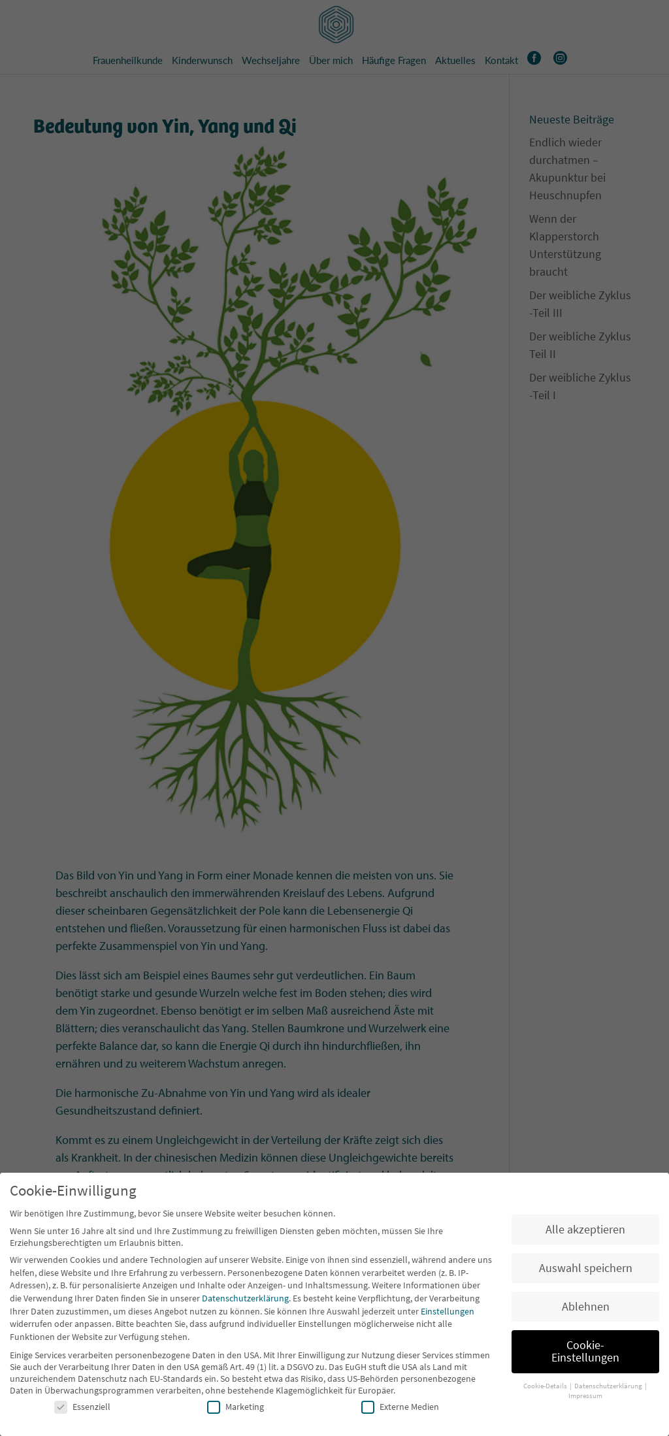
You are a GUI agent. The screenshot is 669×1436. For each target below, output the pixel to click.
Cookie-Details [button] (545, 1389)
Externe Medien (400, 1410)
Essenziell (82, 1410)
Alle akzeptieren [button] (585, 1233)
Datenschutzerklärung (245, 1301)
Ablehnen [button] (586, 1310)
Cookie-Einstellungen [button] (585, 1355)
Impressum (585, 1399)
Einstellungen (447, 1314)
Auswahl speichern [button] (585, 1271)
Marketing (235, 1410)
